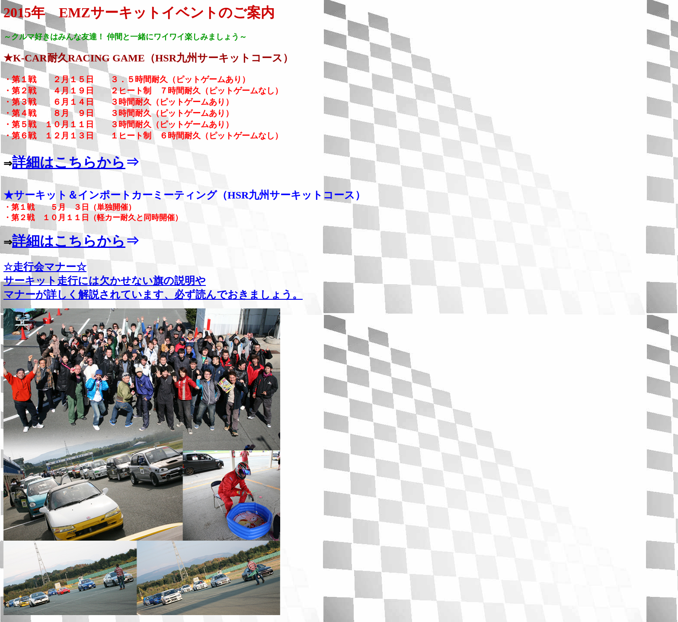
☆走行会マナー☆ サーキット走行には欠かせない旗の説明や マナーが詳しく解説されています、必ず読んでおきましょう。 (153, 280)
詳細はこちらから (68, 162)
